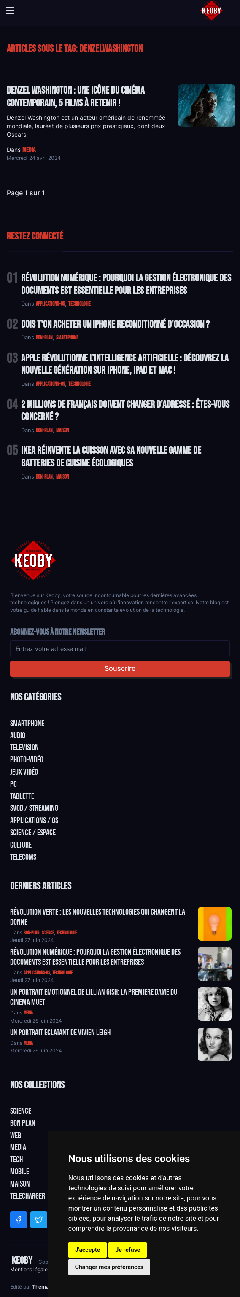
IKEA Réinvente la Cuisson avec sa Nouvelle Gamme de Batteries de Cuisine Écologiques (111, 456)
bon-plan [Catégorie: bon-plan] (31, 933)
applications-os (50, 304)
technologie (79, 304)
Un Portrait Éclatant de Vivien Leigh (60, 1033)
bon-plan (44, 337)
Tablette (22, 796)
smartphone (67, 337)
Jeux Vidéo (24, 772)
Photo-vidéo (26, 760)
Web (15, 1135)
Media (18, 1147)
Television (24, 748)
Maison (20, 1184)
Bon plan (22, 1123)
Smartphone (27, 723)
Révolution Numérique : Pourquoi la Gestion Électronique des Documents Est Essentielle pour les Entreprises (126, 284)
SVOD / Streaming (34, 808)
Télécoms (23, 857)
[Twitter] (38, 1219)
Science (20, 1111)
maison (62, 430)
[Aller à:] (215, 924)
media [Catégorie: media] (28, 1013)
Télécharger (27, 1196)
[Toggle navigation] (10, 10)
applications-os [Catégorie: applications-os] (37, 973)
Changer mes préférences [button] (109, 1267)
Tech (16, 1159)
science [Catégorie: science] (48, 933)
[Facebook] (18, 1219)
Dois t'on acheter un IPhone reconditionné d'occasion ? (115, 324)
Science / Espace (33, 833)
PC (13, 784)
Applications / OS (34, 820)
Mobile (19, 1172)
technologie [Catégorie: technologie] (67, 933)
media (28, 150)
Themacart (46, 1287)
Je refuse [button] (127, 1249)
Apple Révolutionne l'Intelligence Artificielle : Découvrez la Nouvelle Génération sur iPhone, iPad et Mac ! (125, 364)
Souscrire (120, 668)
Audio (17, 736)
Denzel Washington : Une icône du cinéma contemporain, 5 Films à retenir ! (76, 96)
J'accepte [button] (87, 1249)
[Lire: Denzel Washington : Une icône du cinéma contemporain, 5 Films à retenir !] (206, 105)
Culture (21, 845)
